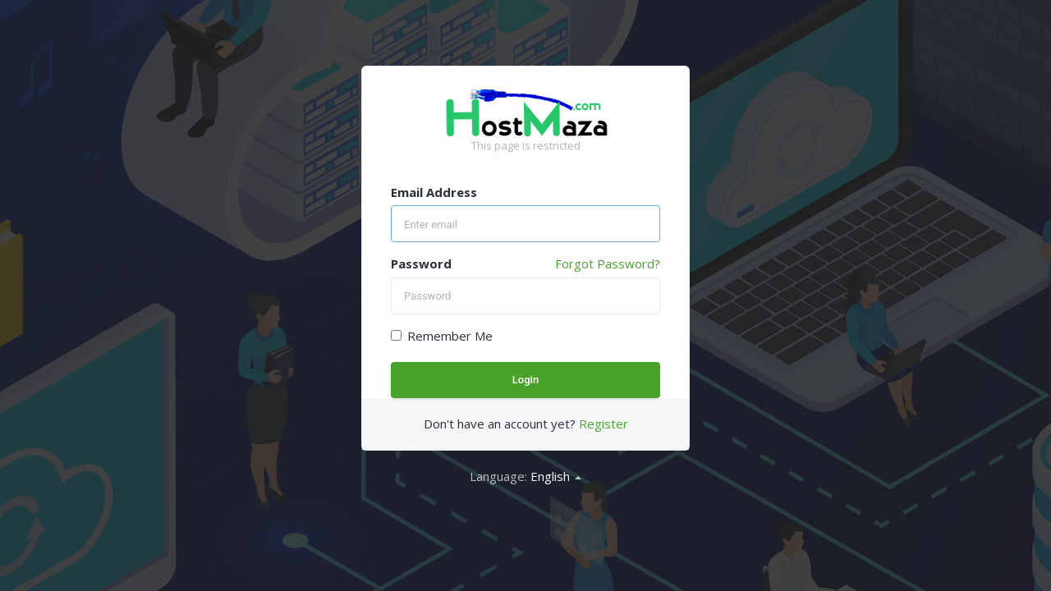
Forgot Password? (607, 263)
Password (421, 263)
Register (603, 423)
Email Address (434, 192)
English (555, 476)
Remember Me (442, 336)
